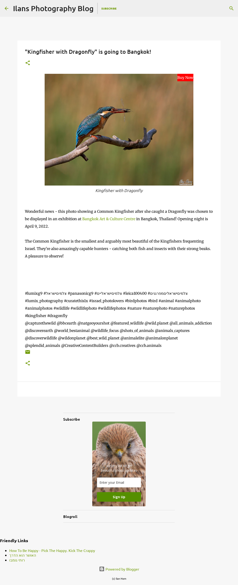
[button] (27, 63)
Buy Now (185, 77)
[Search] (231, 8)
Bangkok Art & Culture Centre (108, 218)
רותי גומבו (17, 560)
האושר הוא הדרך (22, 555)
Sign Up (119, 497)
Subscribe (108, 8)
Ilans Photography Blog (53, 8)
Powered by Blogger (119, 569)
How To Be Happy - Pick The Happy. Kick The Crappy (52, 550)
